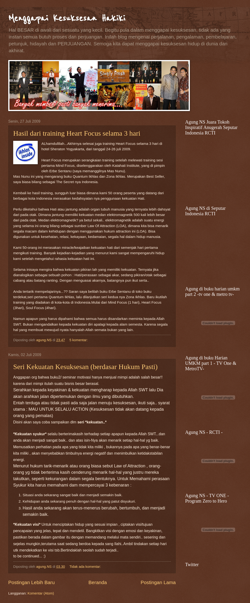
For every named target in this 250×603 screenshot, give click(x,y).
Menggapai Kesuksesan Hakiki (66, 18)
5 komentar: (79, 340)
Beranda (97, 582)
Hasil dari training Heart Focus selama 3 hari (76, 133)
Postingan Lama (158, 582)
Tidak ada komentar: (85, 567)
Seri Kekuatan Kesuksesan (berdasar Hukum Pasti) (85, 366)
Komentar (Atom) (41, 593)
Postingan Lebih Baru (31, 582)
